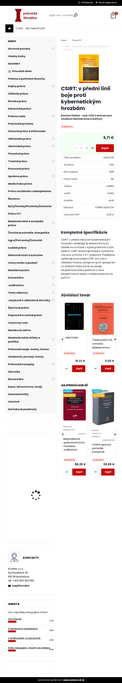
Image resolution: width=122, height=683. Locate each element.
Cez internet (15, 619)
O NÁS (19, 28)
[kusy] (79, 148)
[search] (76, 15)
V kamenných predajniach (23, 628)
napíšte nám (20, 586)
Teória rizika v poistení (38, 528)
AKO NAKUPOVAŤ (35, 28)
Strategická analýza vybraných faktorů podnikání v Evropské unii (38, 495)
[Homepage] (9, 28)
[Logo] (27, 15)
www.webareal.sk (74, 680)
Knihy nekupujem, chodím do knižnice (29, 647)
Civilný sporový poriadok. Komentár (101, 448)
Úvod (63, 40)
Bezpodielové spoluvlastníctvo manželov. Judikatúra (74, 444)
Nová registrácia (108, 2)
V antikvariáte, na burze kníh (24, 638)
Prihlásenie (87, 2)
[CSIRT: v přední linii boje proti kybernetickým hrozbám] (89, 68)
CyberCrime (70, 337)
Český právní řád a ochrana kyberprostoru (104, 343)
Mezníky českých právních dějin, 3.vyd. (38, 458)
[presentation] (62, 339)
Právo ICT (77, 40)
